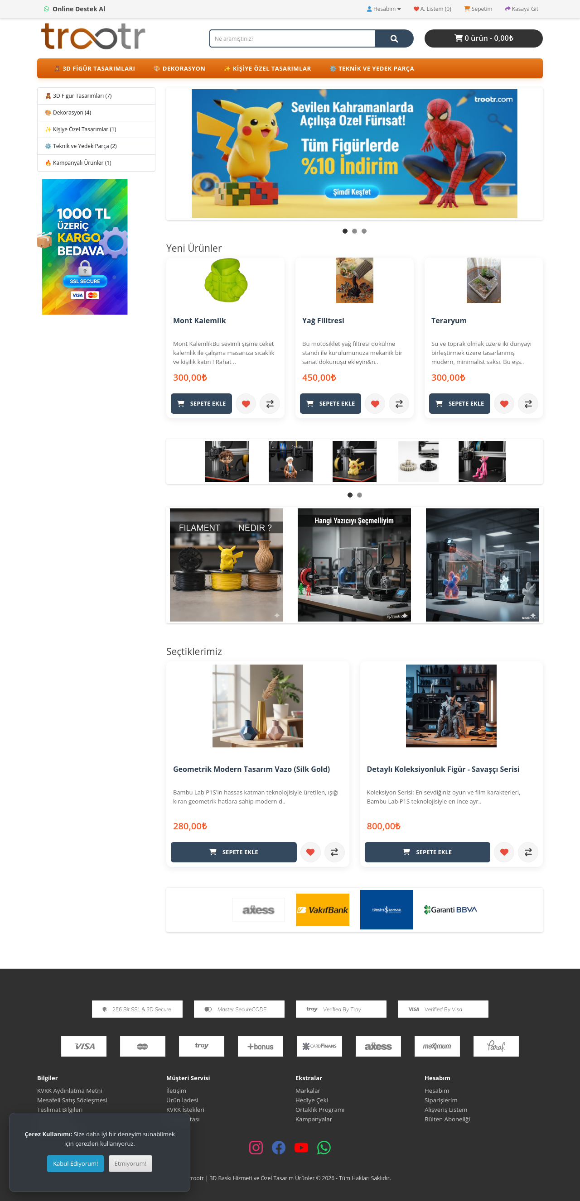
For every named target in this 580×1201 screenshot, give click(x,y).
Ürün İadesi (182, 1100)
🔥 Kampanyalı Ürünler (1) (78, 163)
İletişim (176, 1090)
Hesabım (437, 1090)
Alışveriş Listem (446, 1109)
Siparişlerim (441, 1100)
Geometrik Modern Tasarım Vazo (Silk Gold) (251, 769)
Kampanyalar (313, 1119)
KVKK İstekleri (185, 1109)
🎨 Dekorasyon (179, 68)
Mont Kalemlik (199, 320)
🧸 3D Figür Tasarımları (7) (78, 96)
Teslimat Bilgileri (59, 1109)
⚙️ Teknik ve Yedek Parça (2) (81, 146)
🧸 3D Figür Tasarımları (94, 68)
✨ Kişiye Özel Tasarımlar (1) (80, 129)
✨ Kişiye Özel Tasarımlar (267, 68)
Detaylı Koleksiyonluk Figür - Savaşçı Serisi (443, 769)
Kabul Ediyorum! (75, 1163)
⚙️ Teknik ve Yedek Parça (372, 68)
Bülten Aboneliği (447, 1119)
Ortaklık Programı (319, 1109)
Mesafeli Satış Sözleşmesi (73, 1100)
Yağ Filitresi (323, 320)
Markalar (307, 1090)
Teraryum (449, 320)
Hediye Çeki (311, 1100)
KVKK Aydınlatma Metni (69, 1090)
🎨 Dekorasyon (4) (68, 112)
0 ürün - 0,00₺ (483, 38)
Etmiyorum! (130, 1163)
